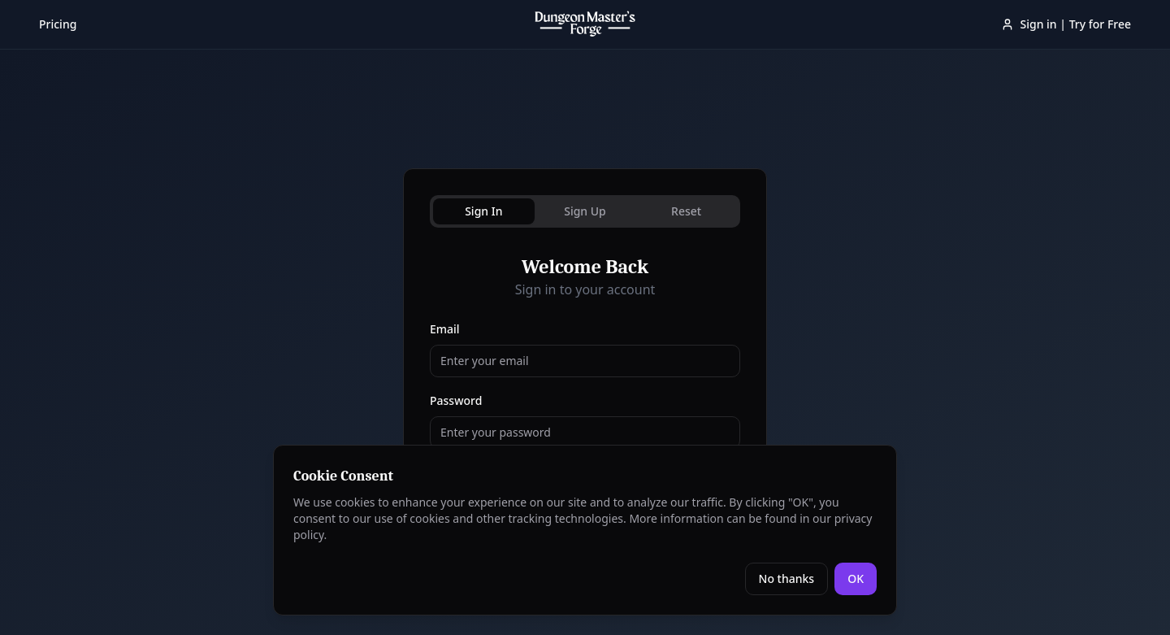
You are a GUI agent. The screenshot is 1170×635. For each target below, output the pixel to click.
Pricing (57, 24)
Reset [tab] (686, 211)
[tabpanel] (585, 397)
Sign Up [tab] (585, 211)
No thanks (787, 578)
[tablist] (585, 211)
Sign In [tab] (483, 211)
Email (445, 329)
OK (855, 578)
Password (456, 400)
